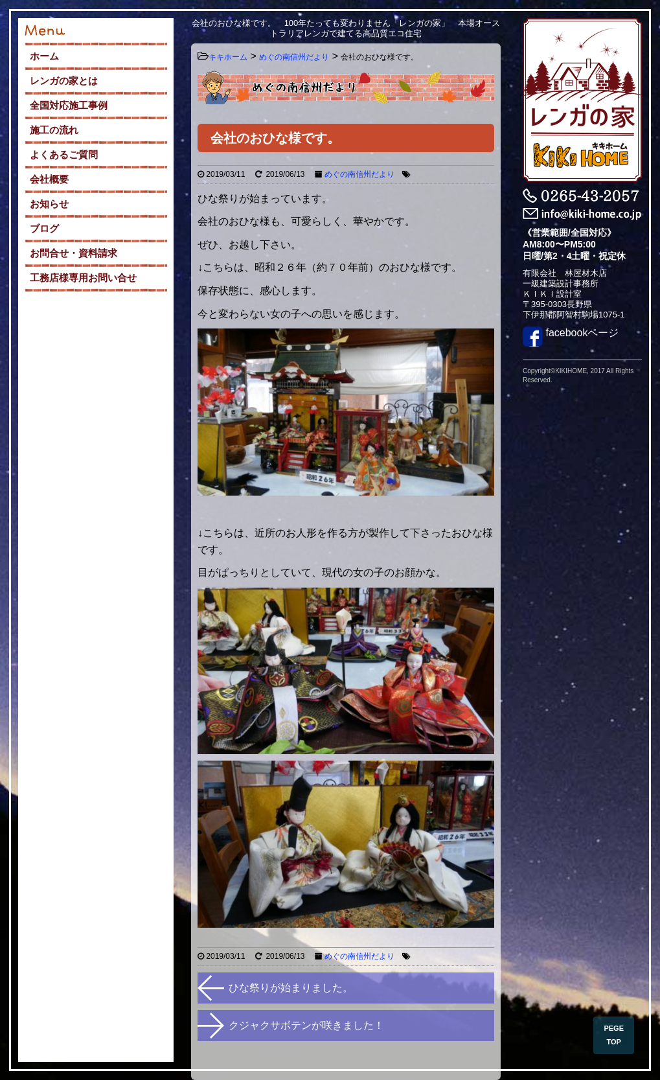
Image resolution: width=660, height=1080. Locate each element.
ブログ (44, 228)
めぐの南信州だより (359, 174)
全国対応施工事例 (69, 105)
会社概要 (49, 179)
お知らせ (49, 203)
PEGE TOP (614, 1035)
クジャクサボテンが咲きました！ (306, 1025)
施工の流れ (54, 129)
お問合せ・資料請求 (73, 253)
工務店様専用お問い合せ (83, 277)
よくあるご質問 (64, 154)
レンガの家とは (64, 80)
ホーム (44, 56)
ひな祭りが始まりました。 (291, 987)
